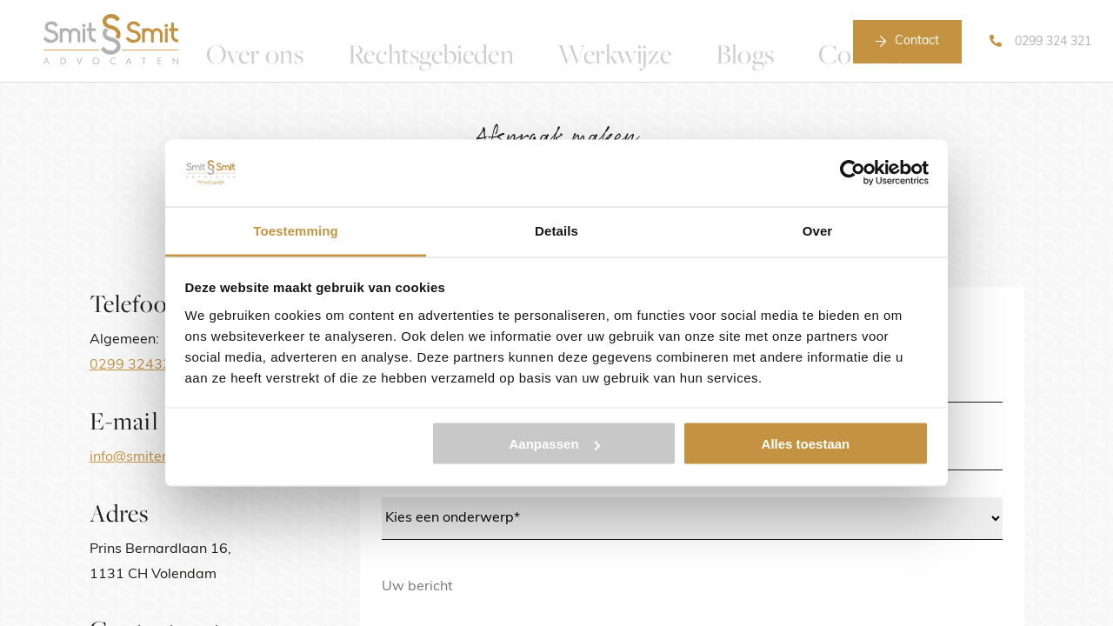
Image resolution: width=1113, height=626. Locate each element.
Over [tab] (818, 230)
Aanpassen (555, 443)
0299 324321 (135, 365)
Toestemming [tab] (295, 230)
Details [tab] (556, 230)
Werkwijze (591, 41)
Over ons (343, 41)
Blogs (686, 41)
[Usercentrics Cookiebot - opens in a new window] (852, 173)
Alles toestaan (806, 443)
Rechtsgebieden (465, 41)
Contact (917, 41)
